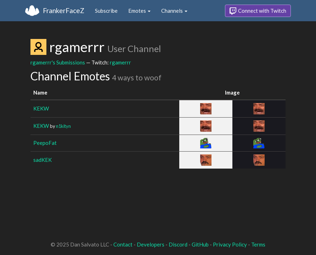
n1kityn (63, 126)
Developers (150, 244)
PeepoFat (45, 143)
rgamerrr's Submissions (57, 62)
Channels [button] (174, 10)
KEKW (41, 108)
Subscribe (106, 10)
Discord (178, 244)
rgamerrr (120, 62)
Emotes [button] (139, 10)
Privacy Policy (230, 244)
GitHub (200, 244)
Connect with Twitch (258, 11)
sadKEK (42, 160)
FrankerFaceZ (63, 10)
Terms (258, 244)
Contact (122, 244)
